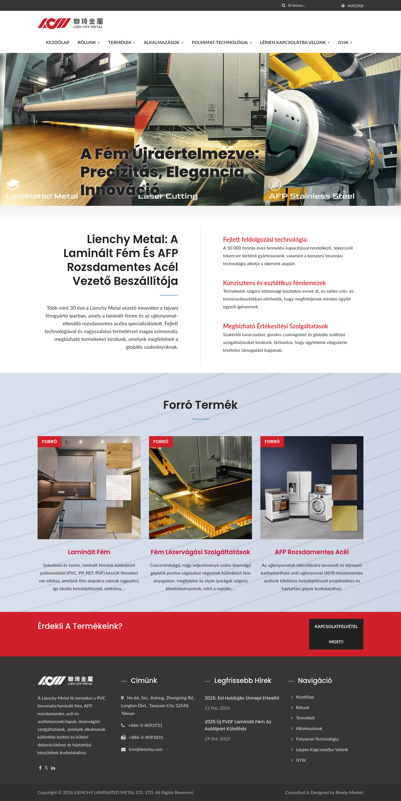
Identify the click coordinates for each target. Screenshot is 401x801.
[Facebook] (40, 768)
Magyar (355, 6)
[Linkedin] (53, 768)
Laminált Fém (89, 552)
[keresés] (283, 5)
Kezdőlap (57, 42)
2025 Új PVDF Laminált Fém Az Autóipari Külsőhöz (238, 725)
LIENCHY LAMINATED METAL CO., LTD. (114, 792)
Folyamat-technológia (222, 42)
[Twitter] (46, 768)
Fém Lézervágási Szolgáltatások (200, 552)
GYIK (345, 42)
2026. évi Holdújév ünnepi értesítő (242, 698)
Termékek (121, 42)
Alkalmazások (163, 42)
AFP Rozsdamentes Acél (312, 552)
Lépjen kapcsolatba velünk (295, 42)
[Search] (312, 5)
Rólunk (89, 42)
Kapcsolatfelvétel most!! (336, 634)
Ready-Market (349, 792)
